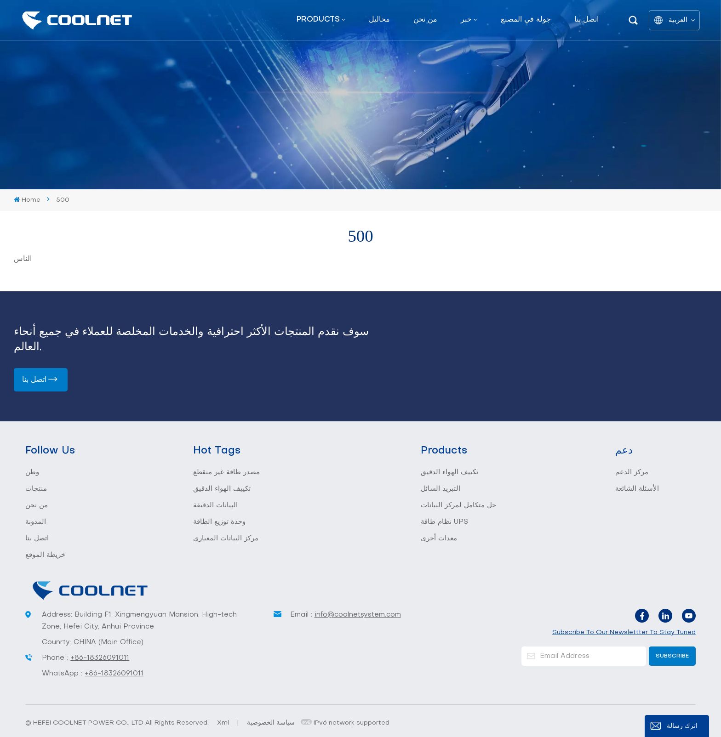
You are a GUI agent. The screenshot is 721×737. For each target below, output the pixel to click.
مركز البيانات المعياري (225, 538)
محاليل (379, 19)
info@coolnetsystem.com (358, 615)
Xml (223, 723)
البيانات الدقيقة (215, 505)
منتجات (36, 489)
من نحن (425, 19)
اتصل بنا (586, 19)
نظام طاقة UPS (444, 522)
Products (318, 19)
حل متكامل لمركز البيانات (458, 505)
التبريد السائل (440, 489)
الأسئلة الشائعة (637, 489)
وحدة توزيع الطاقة (219, 522)
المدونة (35, 522)
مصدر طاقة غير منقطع (226, 472)
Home (27, 200)
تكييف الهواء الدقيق (222, 489)
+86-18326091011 (99, 658)
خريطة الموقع (45, 555)
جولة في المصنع (526, 19)
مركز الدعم (631, 472)
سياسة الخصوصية (271, 723)
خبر (466, 19)
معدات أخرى (439, 538)
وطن (32, 472)
